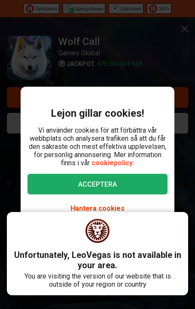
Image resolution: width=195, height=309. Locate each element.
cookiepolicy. (112, 163)
